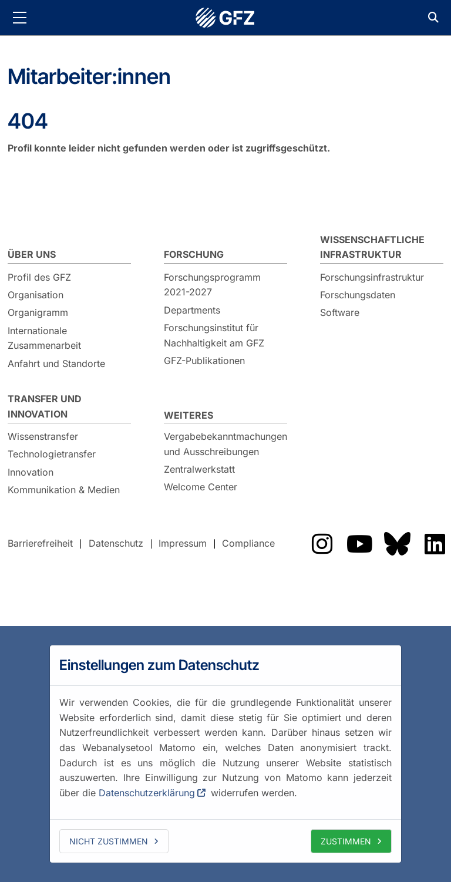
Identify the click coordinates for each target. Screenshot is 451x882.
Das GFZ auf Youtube (359, 543)
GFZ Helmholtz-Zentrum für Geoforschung (225, 17)
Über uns (32, 254)
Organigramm (38, 312)
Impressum (183, 543)
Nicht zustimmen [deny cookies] (108, 841)
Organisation (35, 295)
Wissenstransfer (43, 436)
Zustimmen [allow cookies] (346, 841)
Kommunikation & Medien (64, 490)
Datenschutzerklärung (147, 793)
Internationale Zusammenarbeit (44, 338)
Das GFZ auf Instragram (321, 543)
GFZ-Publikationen (204, 360)
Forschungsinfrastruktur (372, 277)
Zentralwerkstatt (199, 469)
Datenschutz (116, 543)
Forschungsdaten (357, 295)
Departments (192, 310)
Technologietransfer (52, 454)
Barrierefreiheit (40, 543)
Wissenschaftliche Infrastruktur (372, 247)
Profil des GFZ (39, 277)
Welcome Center (200, 487)
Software (339, 312)
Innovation (30, 472)
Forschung (194, 254)
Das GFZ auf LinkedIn (434, 543)
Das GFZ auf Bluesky (397, 543)
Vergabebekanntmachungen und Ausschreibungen (225, 443)
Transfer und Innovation (45, 406)
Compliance (248, 543)
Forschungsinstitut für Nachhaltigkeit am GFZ (214, 335)
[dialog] (225, 754)
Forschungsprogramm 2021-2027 (212, 284)
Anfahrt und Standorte (56, 363)
